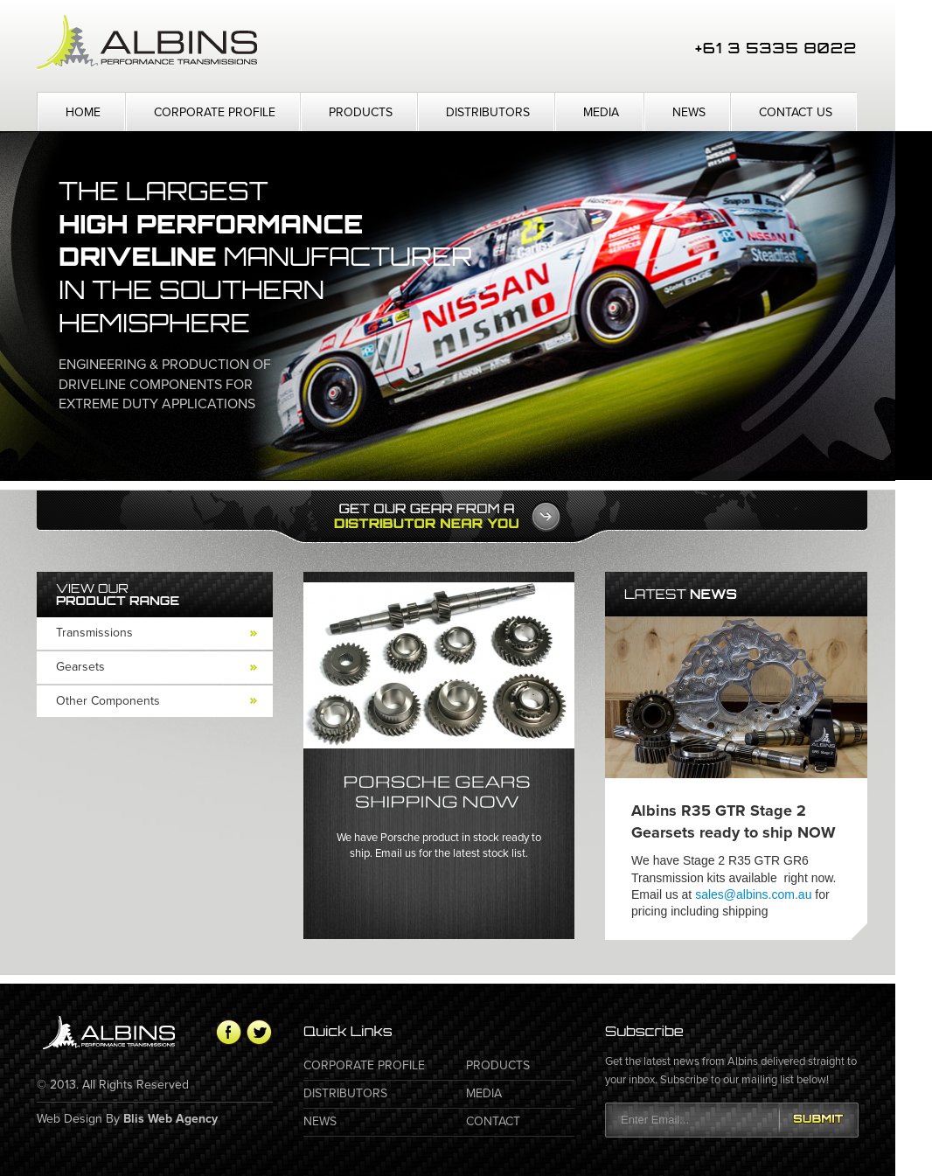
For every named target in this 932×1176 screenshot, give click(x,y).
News (689, 112)
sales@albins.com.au (753, 894)
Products (361, 112)
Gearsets (80, 666)
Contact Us (795, 112)
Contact (493, 1121)
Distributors (488, 112)
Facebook (228, 1032)
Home (83, 112)
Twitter (259, 1032)
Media (601, 112)
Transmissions (94, 632)
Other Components (108, 700)
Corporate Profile (214, 112)
